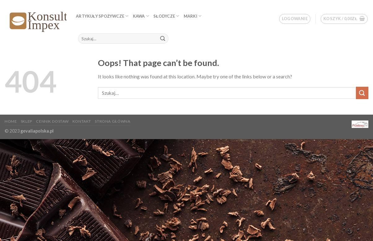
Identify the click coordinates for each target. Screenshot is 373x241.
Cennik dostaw (52, 121)
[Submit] (162, 38)
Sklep (26, 121)
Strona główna (112, 121)
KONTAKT (81, 121)
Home (11, 121)
